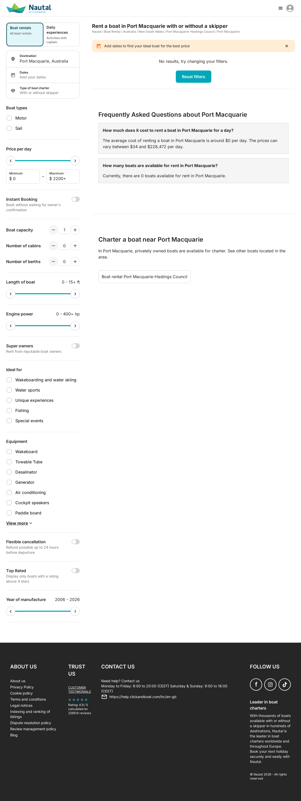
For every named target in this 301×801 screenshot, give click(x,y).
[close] (287, 46)
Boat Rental (112, 31)
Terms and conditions (28, 699)
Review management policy (33, 729)
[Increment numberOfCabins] (75, 245)
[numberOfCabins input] (64, 246)
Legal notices (21, 705)
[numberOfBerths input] (64, 261)
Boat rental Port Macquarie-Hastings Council (144, 276)
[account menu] (290, 8)
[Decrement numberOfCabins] (53, 246)
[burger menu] (280, 8)
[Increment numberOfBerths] (75, 261)
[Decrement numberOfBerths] (53, 261)
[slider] (10, 160)
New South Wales (151, 31)
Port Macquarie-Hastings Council (190, 31)
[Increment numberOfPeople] (75, 229)
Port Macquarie (228, 31)
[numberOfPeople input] (64, 230)
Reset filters (193, 76)
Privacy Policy (22, 687)
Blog (14, 735)
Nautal (96, 31)
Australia (129, 31)
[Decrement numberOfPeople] (53, 230)
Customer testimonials (79, 689)
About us (17, 681)
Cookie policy (21, 693)
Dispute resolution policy (30, 723)
